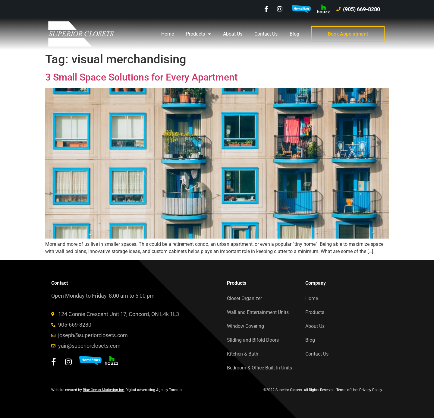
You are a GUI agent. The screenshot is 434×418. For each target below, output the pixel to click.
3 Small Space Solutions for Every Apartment (141, 77)
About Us (232, 34)
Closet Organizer (244, 298)
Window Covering (245, 326)
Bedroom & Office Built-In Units (259, 368)
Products (198, 34)
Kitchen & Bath (242, 354)
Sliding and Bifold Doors (253, 340)
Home (167, 34)
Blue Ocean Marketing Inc (103, 390)
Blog (294, 34)
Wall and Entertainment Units (258, 312)
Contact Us (266, 34)
